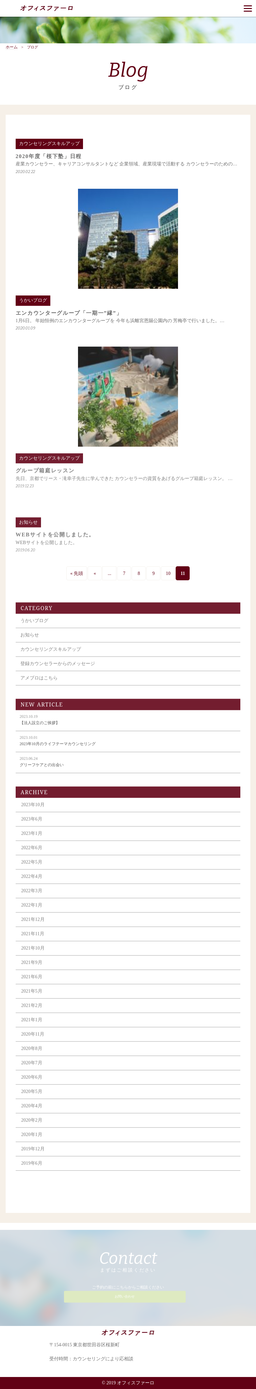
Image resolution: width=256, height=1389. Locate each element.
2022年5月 (31, 867)
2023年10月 (33, 810)
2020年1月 (31, 1140)
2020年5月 (31, 1097)
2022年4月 (31, 882)
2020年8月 (31, 1054)
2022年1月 (31, 910)
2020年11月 (32, 1040)
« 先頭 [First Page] (76, 573)
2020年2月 (31, 1126)
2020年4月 (31, 1111)
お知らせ (29, 640)
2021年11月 (32, 939)
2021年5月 (31, 996)
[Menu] (247, 8)
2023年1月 (31, 839)
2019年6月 (31, 1169)
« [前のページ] (95, 573)
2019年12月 (33, 1154)
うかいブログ (34, 626)
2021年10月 (33, 953)
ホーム (12, 47)
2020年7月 (31, 1068)
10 (168, 573)
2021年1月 (31, 1025)
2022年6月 (31, 853)
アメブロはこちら (39, 683)
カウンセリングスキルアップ (50, 655)
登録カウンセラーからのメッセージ (57, 669)
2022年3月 (31, 896)
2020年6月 (31, 1083)
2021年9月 (31, 968)
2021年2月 (31, 1011)
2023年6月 (31, 824)
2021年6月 (31, 982)
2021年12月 (33, 925)
